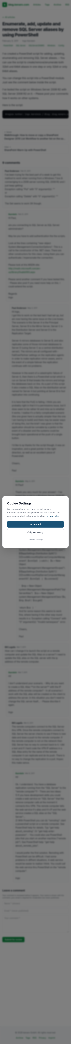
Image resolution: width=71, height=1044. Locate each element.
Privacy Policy (53, 516)
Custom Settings (36, 540)
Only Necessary (35, 532)
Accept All (35, 524)
